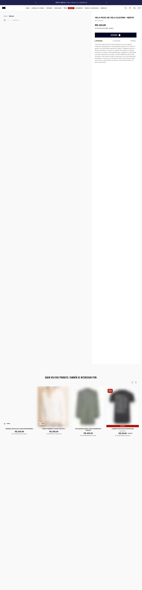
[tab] (99, 41)
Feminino (49, 8)
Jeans (27, 8)
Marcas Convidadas (92, 8)
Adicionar (114, 35)
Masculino (57, 8)
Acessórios (79, 8)
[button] (106, 2)
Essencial (104, 8)
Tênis (65, 8)
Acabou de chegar (37, 8)
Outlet (71, 8)
